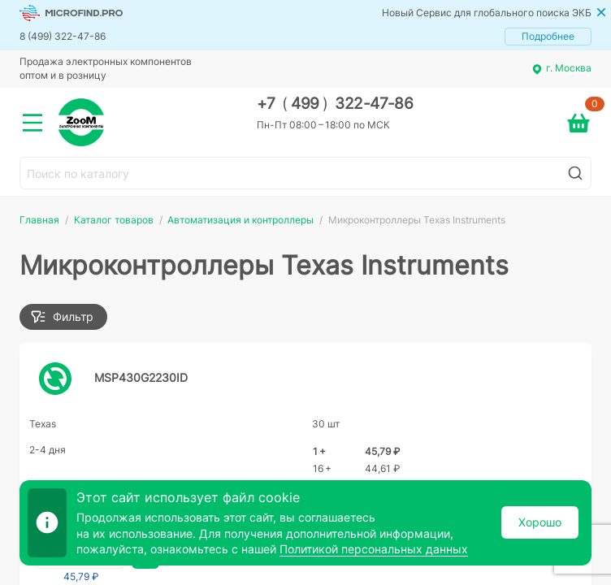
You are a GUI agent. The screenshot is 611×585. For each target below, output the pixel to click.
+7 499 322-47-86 (335, 103)
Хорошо (539, 522)
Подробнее (548, 36)
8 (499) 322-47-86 (63, 36)
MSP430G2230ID (141, 377)
